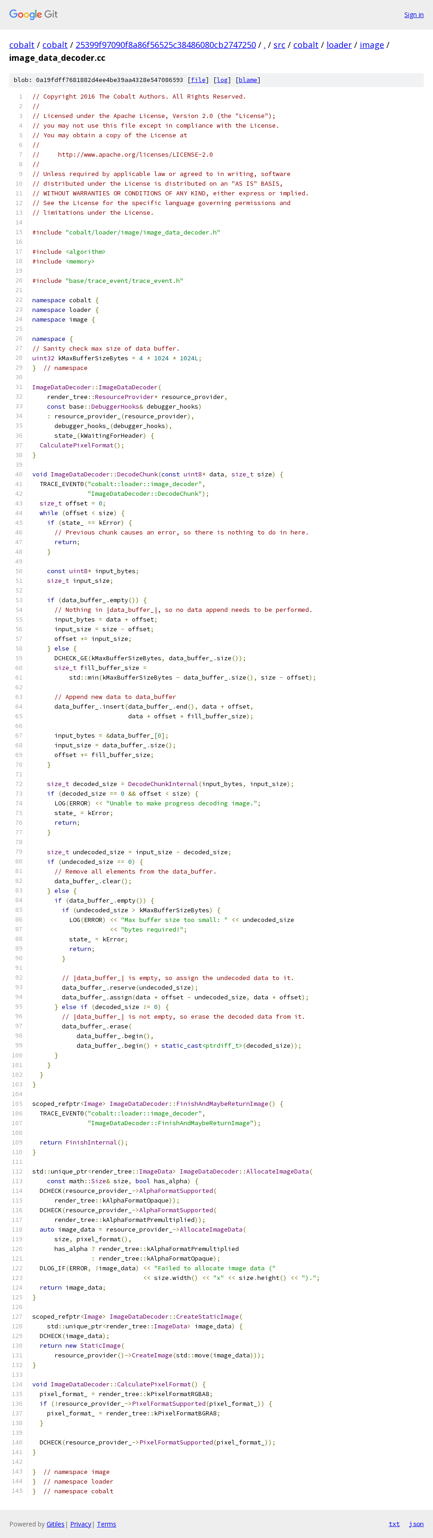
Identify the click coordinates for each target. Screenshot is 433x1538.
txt (394, 1524)
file (198, 80)
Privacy (80, 1524)
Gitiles (56, 1524)
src (279, 44)
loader (339, 44)
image (372, 44)
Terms (106, 1524)
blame (248, 80)
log (222, 80)
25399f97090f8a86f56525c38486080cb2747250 (166, 44)
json (416, 1524)
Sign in (414, 14)
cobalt (22, 44)
